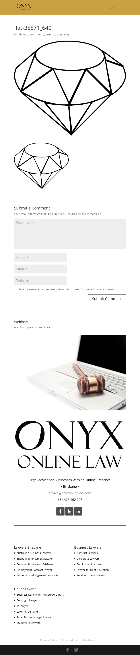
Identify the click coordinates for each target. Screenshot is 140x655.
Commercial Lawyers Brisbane (35, 564)
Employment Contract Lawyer (34, 570)
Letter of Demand (27, 611)
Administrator (26, 34)
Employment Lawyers (90, 564)
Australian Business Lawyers (34, 553)
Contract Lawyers (87, 553)
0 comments (62, 34)
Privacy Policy (48, 640)
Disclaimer (89, 640)
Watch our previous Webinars (32, 327)
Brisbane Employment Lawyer (35, 558)
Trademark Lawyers (28, 622)
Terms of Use (70, 640)
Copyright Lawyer (27, 600)
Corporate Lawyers (88, 558)
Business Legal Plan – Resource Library (40, 594)
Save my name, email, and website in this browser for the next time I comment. (66, 289)
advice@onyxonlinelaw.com (70, 493)
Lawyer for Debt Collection (93, 570)
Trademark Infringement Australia (37, 575)
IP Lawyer (22, 606)
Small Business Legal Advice (34, 617)
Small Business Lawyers (91, 575)
